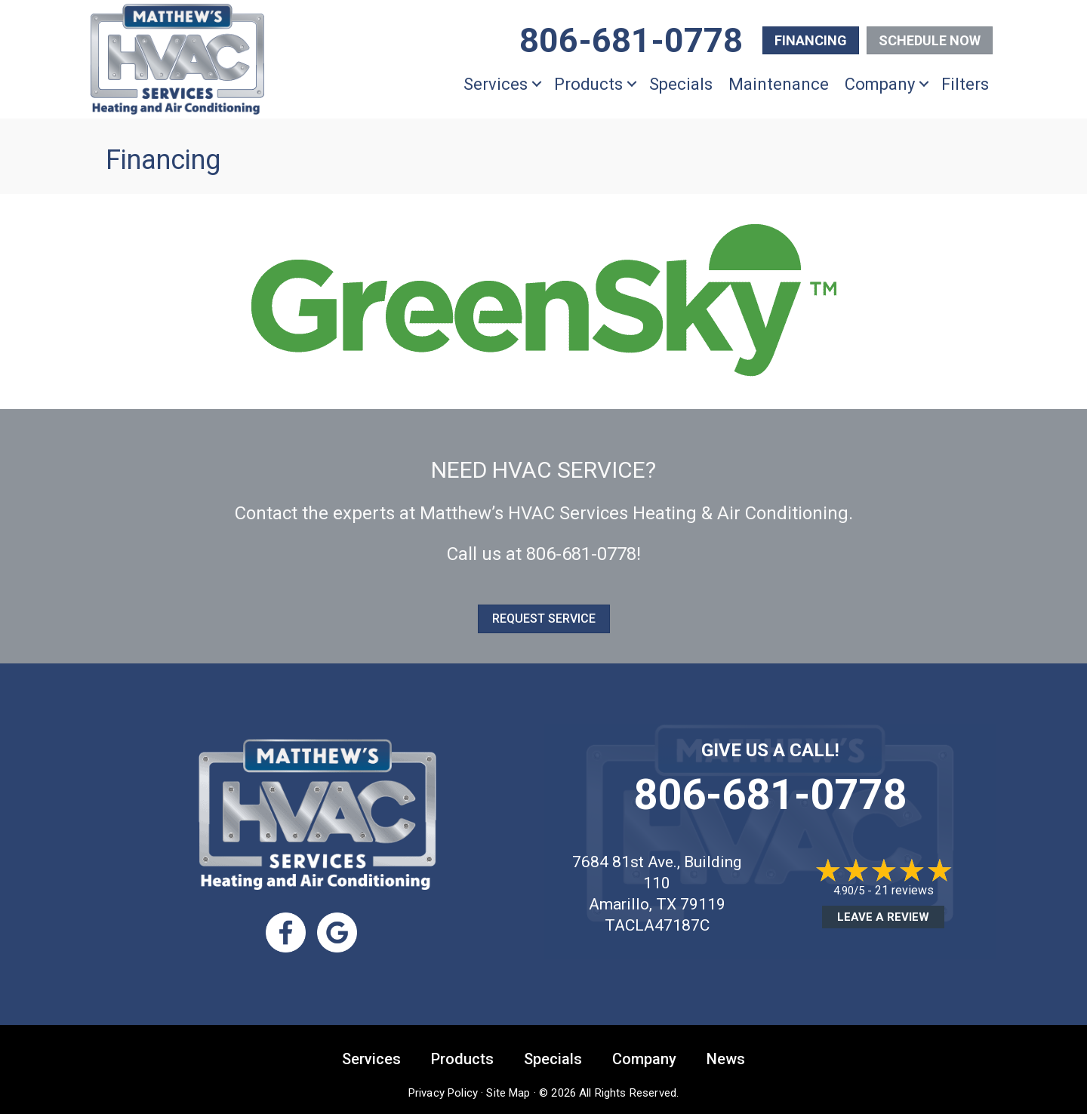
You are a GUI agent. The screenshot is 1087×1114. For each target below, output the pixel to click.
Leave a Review (883, 917)
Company (880, 84)
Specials (681, 84)
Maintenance (778, 84)
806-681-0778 (581, 554)
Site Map (508, 1091)
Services (495, 84)
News (726, 1057)
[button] (537, 84)
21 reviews (904, 890)
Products (588, 84)
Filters (965, 84)
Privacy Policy (443, 1091)
